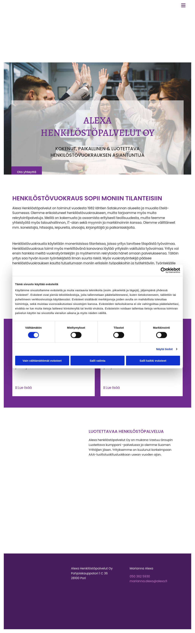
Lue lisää (23, 387)
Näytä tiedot (164, 349)
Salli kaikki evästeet (153, 360)
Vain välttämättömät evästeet (42, 360)
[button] (26, 172)
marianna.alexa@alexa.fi (148, 581)
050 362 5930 (140, 576)
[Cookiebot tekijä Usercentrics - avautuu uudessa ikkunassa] (163, 270)
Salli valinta (97, 360)
